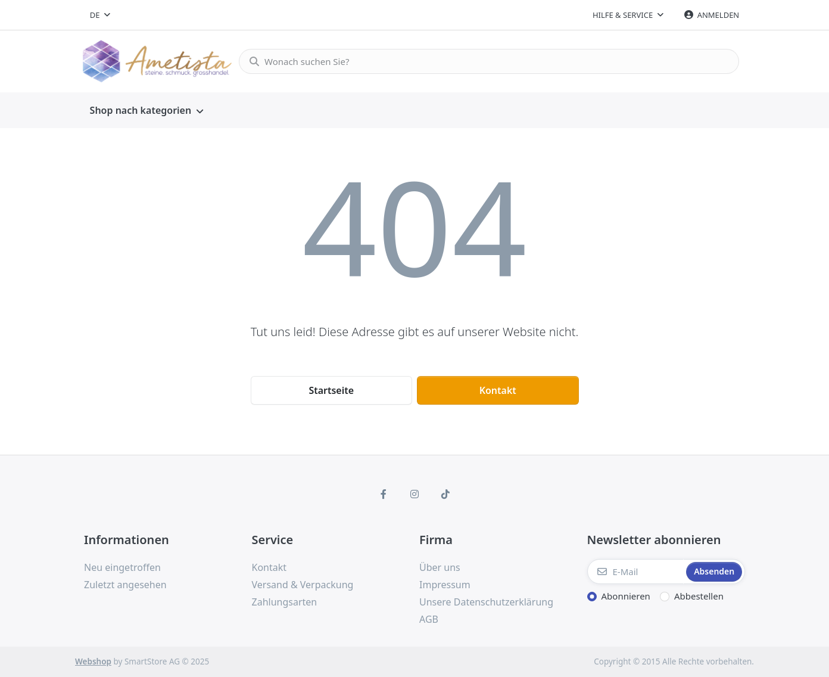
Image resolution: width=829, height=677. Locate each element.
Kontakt (497, 390)
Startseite (331, 390)
